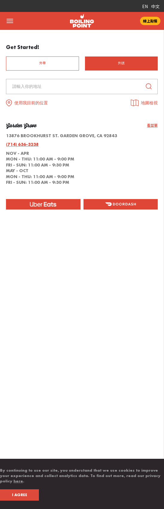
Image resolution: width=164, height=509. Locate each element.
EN (145, 6)
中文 (155, 6)
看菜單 (152, 125)
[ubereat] (43, 204)
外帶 (42, 63)
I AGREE (19, 495)
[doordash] (120, 204)
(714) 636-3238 (22, 144)
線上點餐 (150, 20)
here (18, 481)
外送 (121, 63)
